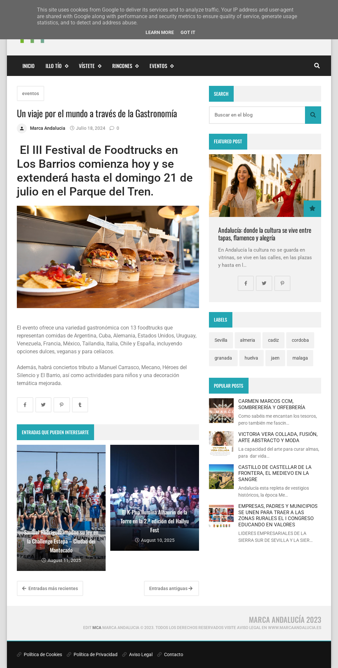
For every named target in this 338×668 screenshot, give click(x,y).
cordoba (300, 340)
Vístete (90, 66)
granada (223, 358)
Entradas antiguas (170, 588)
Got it (188, 32)
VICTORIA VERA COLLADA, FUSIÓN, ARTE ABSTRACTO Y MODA (278, 437)
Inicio (28, 65)
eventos (162, 66)
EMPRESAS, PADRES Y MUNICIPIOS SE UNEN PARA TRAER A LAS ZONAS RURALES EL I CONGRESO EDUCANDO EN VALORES (278, 515)
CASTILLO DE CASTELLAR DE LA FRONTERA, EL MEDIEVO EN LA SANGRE (275, 473)
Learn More (160, 32)
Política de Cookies (39, 654)
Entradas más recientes (50, 588)
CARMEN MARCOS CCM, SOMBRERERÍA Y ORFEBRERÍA (271, 404)
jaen (275, 358)
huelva (251, 358)
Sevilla (221, 340)
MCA (96, 627)
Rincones (125, 66)
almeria (247, 340)
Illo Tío (57, 66)
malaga (300, 358)
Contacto (170, 654)
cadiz (273, 340)
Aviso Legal (137, 654)
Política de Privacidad (92, 654)
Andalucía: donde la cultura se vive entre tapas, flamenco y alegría (264, 234)
